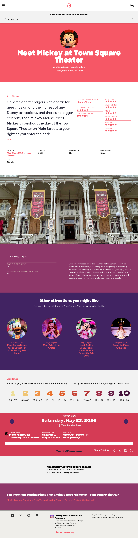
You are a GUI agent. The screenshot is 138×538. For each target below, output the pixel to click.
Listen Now (65, 533)
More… (10, 139)
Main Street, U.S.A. (15, 153)
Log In (133, 5)
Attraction (61, 67)
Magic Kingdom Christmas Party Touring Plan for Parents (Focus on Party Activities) (50, 500)
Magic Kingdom (77, 67)
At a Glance (13, 19)
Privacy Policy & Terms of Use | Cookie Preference (107, 517)
